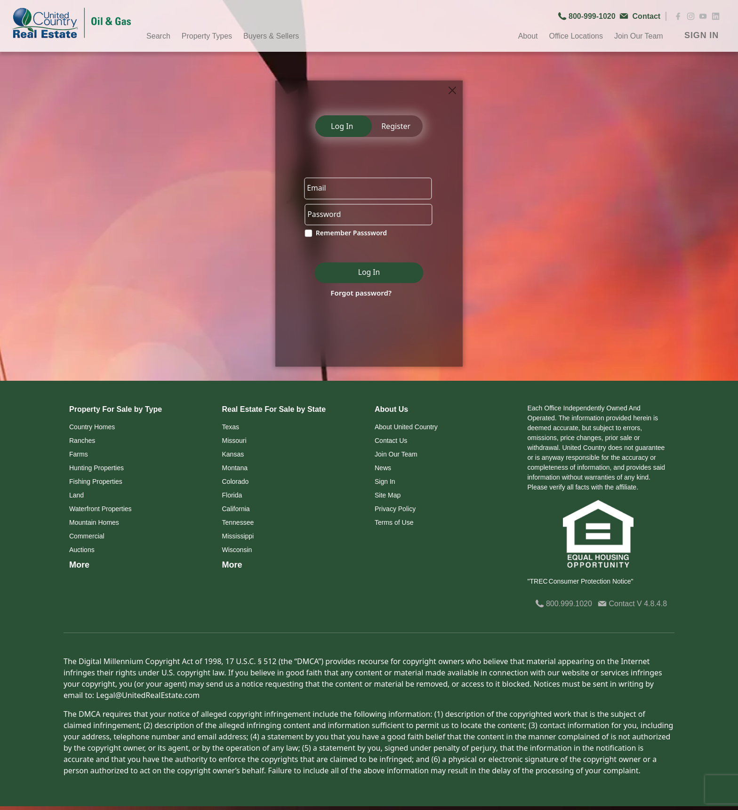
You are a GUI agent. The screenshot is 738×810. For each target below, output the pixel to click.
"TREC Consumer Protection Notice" (581, 581)
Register (395, 126)
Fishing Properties (95, 481)
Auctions (82, 549)
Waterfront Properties (100, 509)
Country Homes (92, 427)
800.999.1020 (563, 604)
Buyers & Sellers (271, 36)
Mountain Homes (94, 522)
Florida (232, 495)
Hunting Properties (96, 468)
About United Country (406, 427)
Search (158, 36)
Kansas (233, 454)
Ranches (82, 440)
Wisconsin (237, 549)
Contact (617, 604)
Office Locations (575, 36)
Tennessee (238, 522)
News (383, 468)
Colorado (235, 481)
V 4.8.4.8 (652, 604)
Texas (231, 427)
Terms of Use (394, 522)
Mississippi (238, 536)
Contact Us (391, 440)
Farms (78, 454)
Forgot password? (359, 293)
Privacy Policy (395, 509)
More (79, 564)
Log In (342, 126)
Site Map (388, 495)
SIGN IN (701, 35)
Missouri (234, 440)
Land (76, 495)
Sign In (385, 481)
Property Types (207, 36)
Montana (235, 468)
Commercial (86, 536)
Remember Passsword (349, 234)
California (236, 509)
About (528, 36)
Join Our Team (638, 36)
